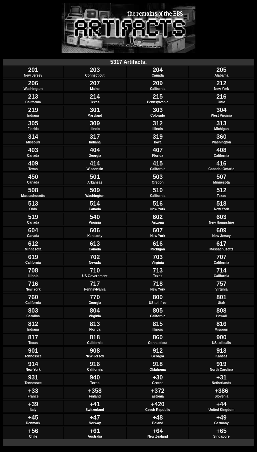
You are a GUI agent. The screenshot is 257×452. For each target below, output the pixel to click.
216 (222, 96)
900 (222, 337)
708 (33, 270)
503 (158, 177)
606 (95, 230)
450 (33, 177)
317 (95, 136)
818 (95, 337)
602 (158, 217)
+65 (221, 431)
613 (95, 243)
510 (158, 190)
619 (33, 257)
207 (95, 83)
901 (33, 350)
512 (222, 190)
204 (158, 70)
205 (222, 70)
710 (95, 270)
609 (222, 230)
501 (95, 177)
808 (222, 310)
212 (222, 83)
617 (222, 243)
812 (33, 324)
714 (222, 270)
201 (33, 70)
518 (222, 203)
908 (95, 350)
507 (222, 177)
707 (222, 257)
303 (158, 110)
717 (95, 283)
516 (158, 203)
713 (158, 270)
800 (158, 297)
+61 (95, 431)
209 (158, 83)
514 (95, 203)
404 (95, 150)
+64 (158, 431)
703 (158, 257)
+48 (158, 417)
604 (33, 230)
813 (95, 324)
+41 (95, 404)
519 (33, 217)
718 (158, 283)
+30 (158, 377)
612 (33, 243)
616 (158, 243)
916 (95, 364)
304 (222, 110)
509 (95, 190)
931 (33, 377)
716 (33, 283)
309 (95, 123)
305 (33, 123)
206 (33, 83)
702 (95, 257)
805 (158, 310)
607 (158, 230)
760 (33, 297)
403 (33, 150)
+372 (158, 390)
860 (158, 337)
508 (33, 190)
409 (33, 163)
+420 (158, 404)
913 (222, 350)
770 (95, 297)
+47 (95, 417)
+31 (221, 377)
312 (158, 123)
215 (158, 96)
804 (95, 310)
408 (222, 150)
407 (158, 150)
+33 (33, 390)
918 (158, 364)
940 (95, 377)
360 (222, 136)
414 (95, 163)
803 (33, 310)
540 (95, 217)
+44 (221, 404)
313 (222, 123)
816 (222, 324)
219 (33, 110)
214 (95, 96)
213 (33, 96)
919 (222, 364)
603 (222, 217)
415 (158, 163)
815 (158, 324)
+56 (33, 431)
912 (158, 350)
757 (222, 283)
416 (222, 163)
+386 (221, 390)
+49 (221, 417)
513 (33, 203)
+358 (95, 390)
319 (158, 136)
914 (33, 364)
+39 (33, 404)
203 (95, 70)
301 (95, 110)
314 (33, 136)
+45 (33, 417)
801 (222, 297)
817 (33, 337)
